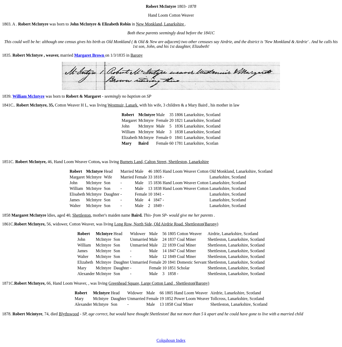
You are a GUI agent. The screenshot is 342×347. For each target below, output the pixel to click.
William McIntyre (28, 96)
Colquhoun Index (171, 340)
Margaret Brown (89, 55)
